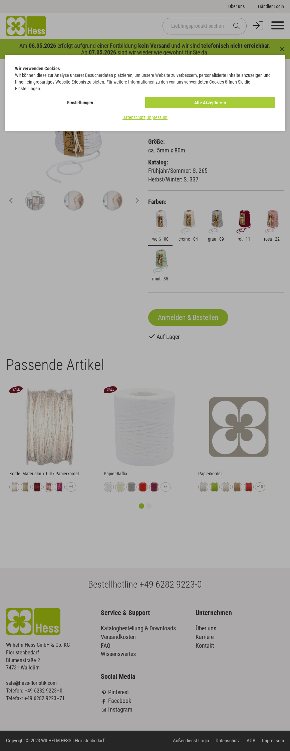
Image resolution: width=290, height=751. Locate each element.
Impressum (157, 117)
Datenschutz (134, 117)
